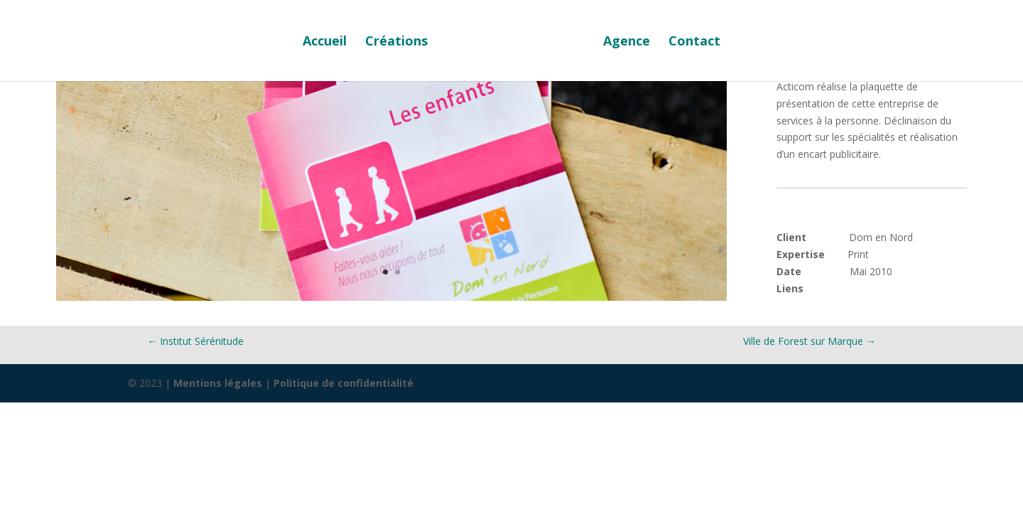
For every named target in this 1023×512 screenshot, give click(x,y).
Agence (626, 42)
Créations (396, 42)
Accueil (325, 42)
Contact (694, 42)
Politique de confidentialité (343, 383)
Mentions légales (217, 383)
